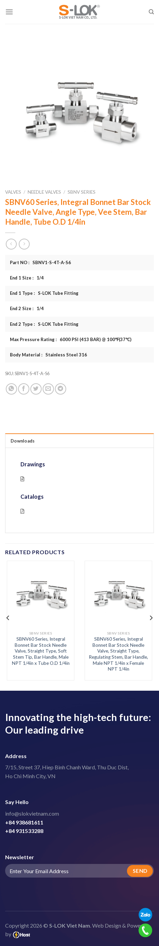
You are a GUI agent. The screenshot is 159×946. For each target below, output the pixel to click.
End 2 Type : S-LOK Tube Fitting (44, 324)
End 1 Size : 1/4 (27, 277)
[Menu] (9, 11)
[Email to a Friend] (48, 389)
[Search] (151, 11)
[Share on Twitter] (36, 389)
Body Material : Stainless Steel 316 (48, 354)
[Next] (150, 618)
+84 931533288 (24, 831)
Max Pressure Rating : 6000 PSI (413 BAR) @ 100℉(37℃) (70, 339)
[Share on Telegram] (60, 389)
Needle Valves (44, 192)
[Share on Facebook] (23, 389)
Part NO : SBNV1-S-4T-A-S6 (40, 262)
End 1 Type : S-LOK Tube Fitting (44, 293)
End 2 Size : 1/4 (27, 308)
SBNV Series (82, 192)
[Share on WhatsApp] (11, 389)
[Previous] (8, 618)
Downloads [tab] (22, 441)
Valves (13, 192)
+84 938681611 (24, 822)
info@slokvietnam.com (32, 813)
